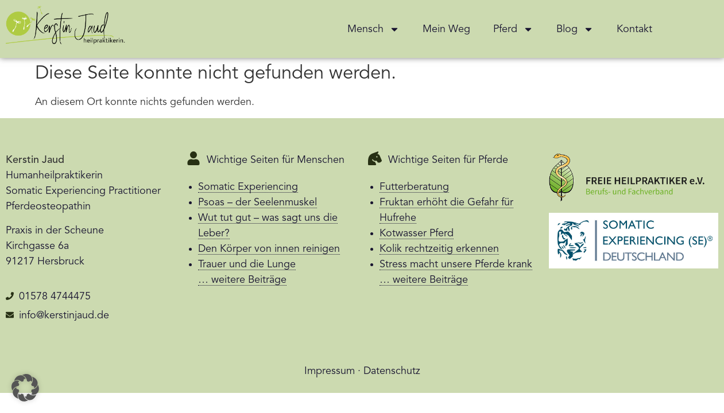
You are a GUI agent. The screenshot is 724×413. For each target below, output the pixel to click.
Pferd (513, 29)
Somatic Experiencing (248, 187)
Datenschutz (391, 371)
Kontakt (634, 29)
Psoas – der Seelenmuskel (257, 202)
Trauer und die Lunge (247, 264)
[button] (25, 388)
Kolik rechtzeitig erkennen (439, 249)
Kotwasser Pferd (417, 233)
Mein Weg (446, 29)
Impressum (329, 371)
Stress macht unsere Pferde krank (456, 264)
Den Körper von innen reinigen (269, 249)
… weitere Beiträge (242, 280)
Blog (575, 29)
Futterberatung (414, 187)
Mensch (373, 29)
